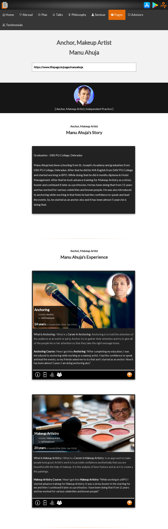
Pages (117, 15)
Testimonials (12, 25)
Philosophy (77, 15)
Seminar (99, 15)
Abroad (26, 15)
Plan (42, 15)
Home (8, 15)
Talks (57, 15)
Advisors (135, 15)
